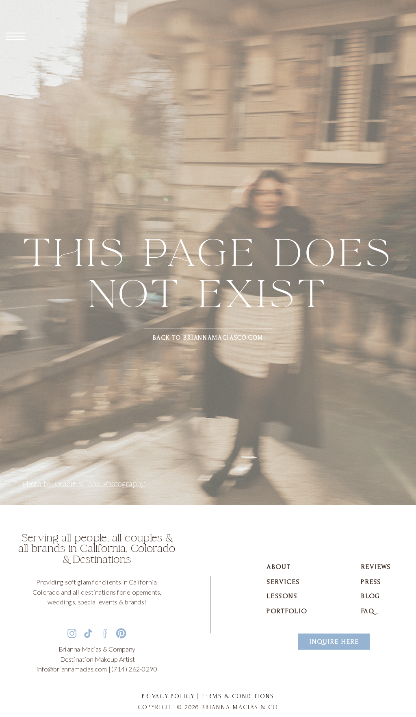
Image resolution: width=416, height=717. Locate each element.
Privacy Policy (168, 696)
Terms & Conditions (237, 696)
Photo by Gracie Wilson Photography (84, 484)
